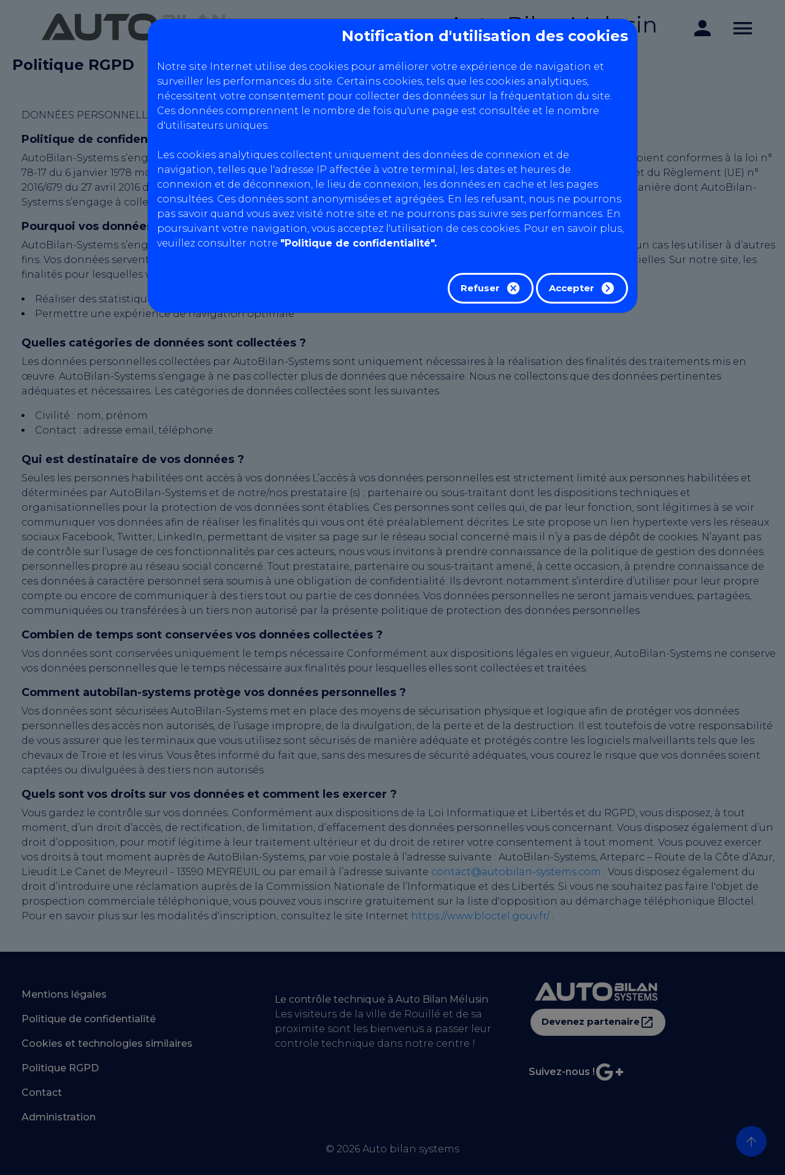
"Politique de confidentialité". (358, 243)
